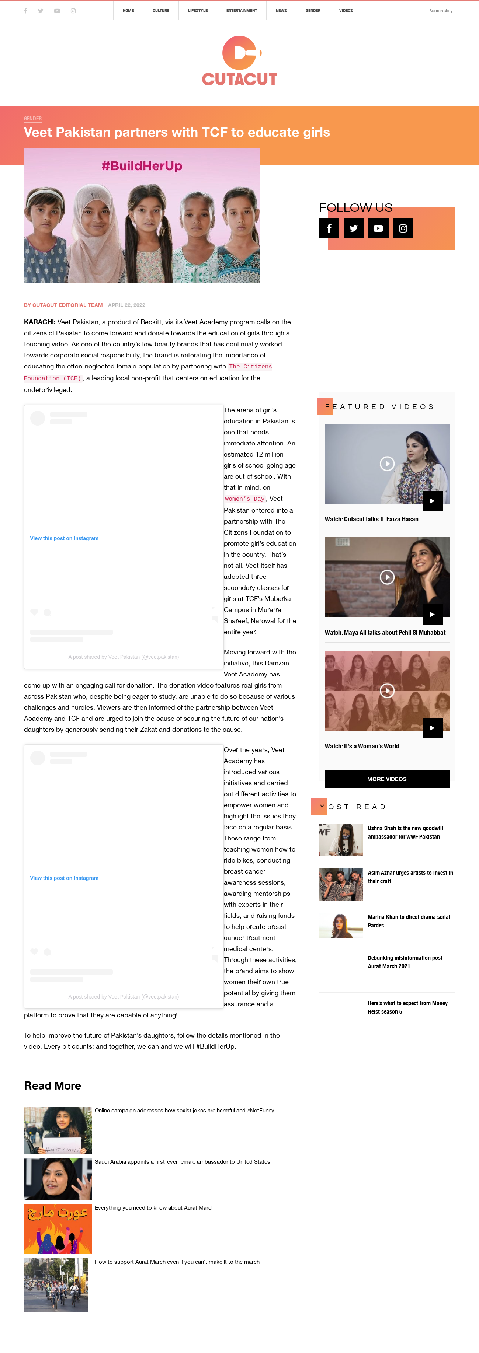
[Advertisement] (374, 320)
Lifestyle (198, 10)
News (281, 10)
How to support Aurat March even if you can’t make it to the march (177, 1262)
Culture (161, 10)
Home (128, 10)
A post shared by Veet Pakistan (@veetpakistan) (124, 657)
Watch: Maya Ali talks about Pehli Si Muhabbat (385, 632)
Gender (313, 10)
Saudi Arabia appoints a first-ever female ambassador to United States (182, 1161)
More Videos (387, 779)
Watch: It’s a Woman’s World (362, 746)
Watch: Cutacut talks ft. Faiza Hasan (372, 519)
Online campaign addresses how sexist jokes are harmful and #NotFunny (184, 1110)
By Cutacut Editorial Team (63, 305)
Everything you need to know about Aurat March (154, 1208)
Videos (346, 10)
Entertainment (241, 10)
